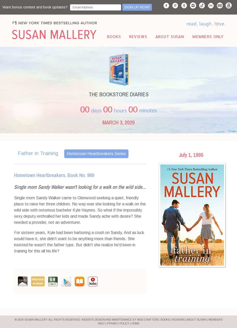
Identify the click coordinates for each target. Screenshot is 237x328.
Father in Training (38, 153)
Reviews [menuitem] (138, 36)
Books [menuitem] (114, 36)
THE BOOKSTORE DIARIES (119, 94)
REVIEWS (178, 319)
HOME (135, 323)
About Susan (169, 36)
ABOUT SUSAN (196, 319)
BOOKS (165, 319)
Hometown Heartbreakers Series (96, 153)
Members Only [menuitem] (207, 36)
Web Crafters (148, 319)
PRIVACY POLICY (118, 323)
